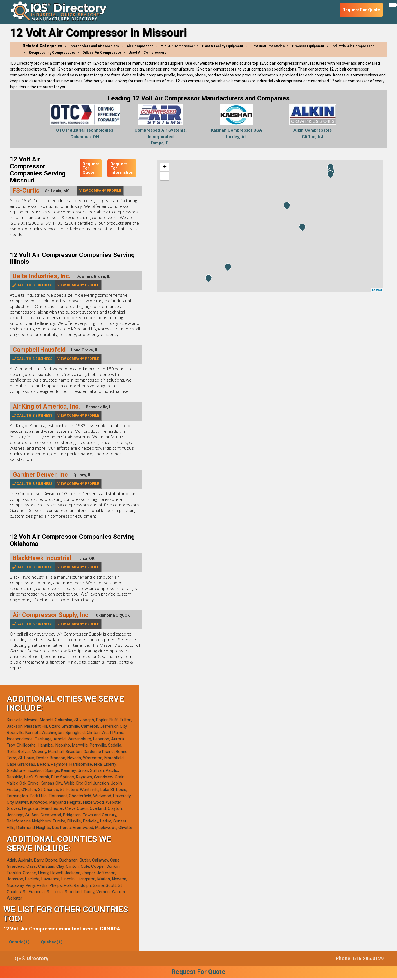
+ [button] (165, 167)
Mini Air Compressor (177, 46)
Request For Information (121, 168)
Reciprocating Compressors (52, 53)
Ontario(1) (19, 942)
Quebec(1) (51, 942)
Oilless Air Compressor (101, 53)
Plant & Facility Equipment (222, 46)
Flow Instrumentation (267, 46)
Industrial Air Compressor (352, 46)
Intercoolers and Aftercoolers (94, 46)
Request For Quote (90, 168)
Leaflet (377, 290)
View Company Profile (100, 191)
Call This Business (32, 285)
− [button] (165, 176)
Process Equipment (308, 46)
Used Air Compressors (148, 53)
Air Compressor (139, 46)
